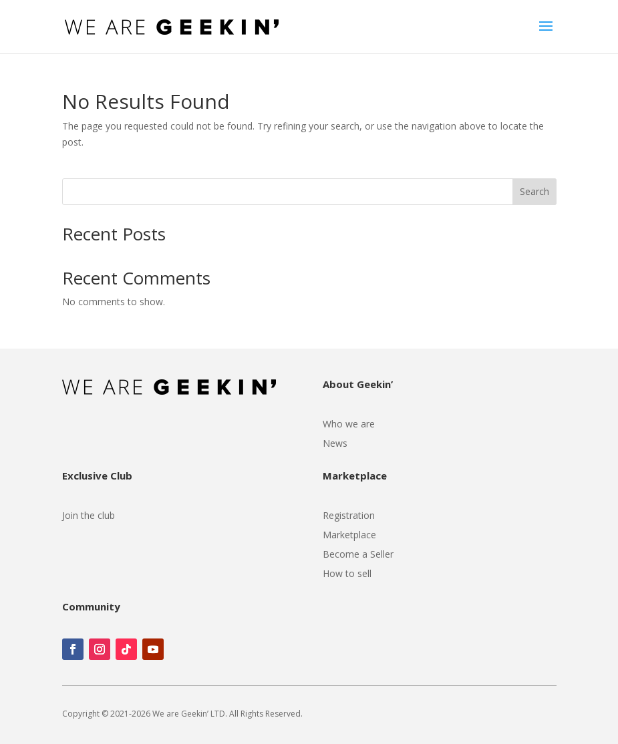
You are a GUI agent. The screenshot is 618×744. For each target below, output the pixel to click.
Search (534, 191)
